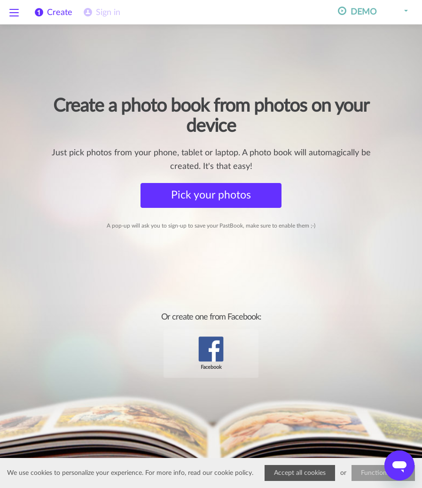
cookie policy (233, 473)
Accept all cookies (300, 473)
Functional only (383, 473)
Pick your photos (211, 195)
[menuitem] (101, 12)
